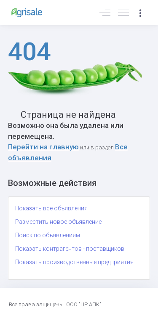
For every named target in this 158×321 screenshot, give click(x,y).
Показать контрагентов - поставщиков (69, 248)
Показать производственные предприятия (74, 262)
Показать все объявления (51, 208)
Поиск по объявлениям (47, 235)
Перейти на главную (43, 147)
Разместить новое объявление (58, 221)
